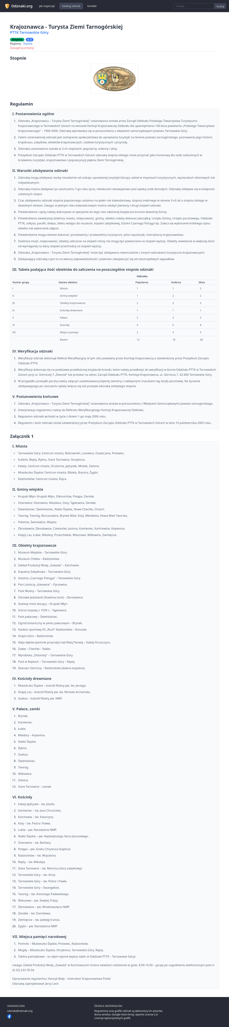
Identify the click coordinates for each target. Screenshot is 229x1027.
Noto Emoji (127, 1014)
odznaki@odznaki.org (20, 1011)
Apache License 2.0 (146, 1014)
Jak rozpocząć (47, 6)
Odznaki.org (18, 6)
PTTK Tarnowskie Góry (29, 32)
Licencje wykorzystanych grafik (112, 1018)
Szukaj (220, 6)
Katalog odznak (71, 6)
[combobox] (194, 6)
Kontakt (91, 6)
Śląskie (27, 44)
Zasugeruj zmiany (22, 48)
